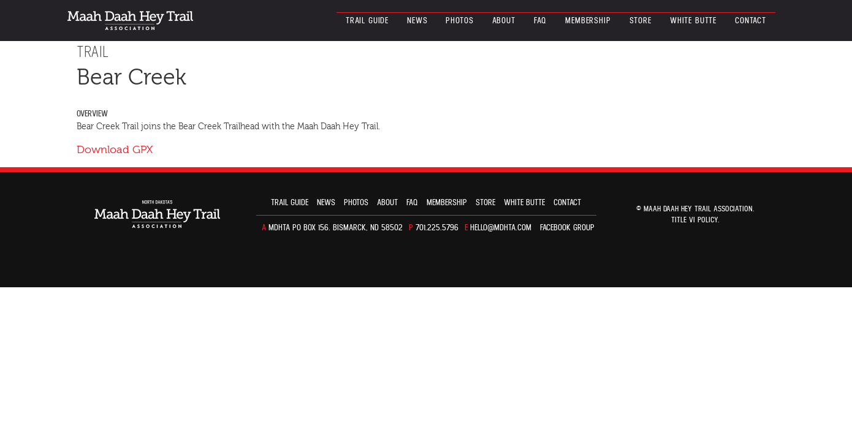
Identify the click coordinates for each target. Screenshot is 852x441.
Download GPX (115, 149)
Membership (587, 21)
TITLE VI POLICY (694, 220)
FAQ (540, 21)
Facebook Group (567, 228)
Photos (459, 21)
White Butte (693, 21)
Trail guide (367, 21)
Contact (750, 21)
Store (640, 21)
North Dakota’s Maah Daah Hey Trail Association (130, 20)
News (417, 21)
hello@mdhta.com (500, 228)
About (503, 21)
